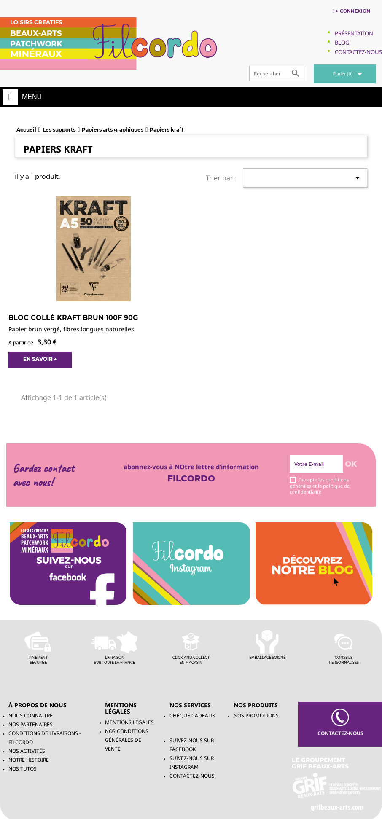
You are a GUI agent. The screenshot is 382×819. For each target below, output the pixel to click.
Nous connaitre (30, 715)
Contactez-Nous (358, 52)
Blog (342, 42)
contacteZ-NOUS (339, 723)
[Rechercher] (276, 73)
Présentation (354, 33)
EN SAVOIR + (40, 359)
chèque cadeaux (192, 715)
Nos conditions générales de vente (126, 740)
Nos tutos (22, 768)
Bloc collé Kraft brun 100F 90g (73, 318)
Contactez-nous (192, 775)
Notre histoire (28, 759)
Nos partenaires (30, 724)
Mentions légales (129, 722)
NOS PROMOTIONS (256, 715)
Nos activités (26, 751)
